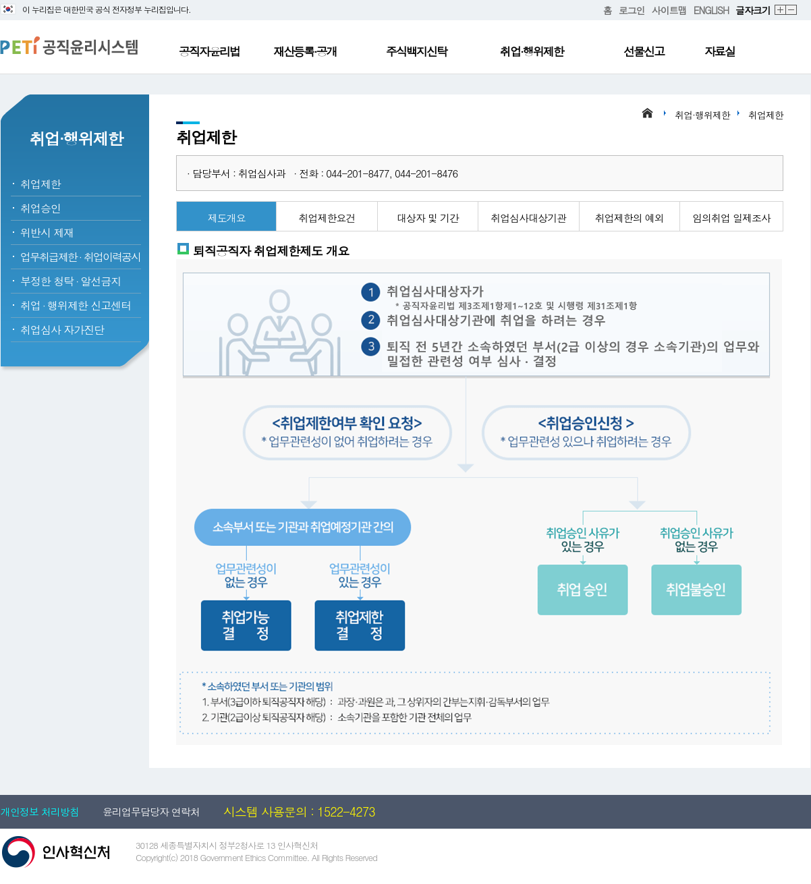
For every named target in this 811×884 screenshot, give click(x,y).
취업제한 (40, 184)
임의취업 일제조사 (731, 218)
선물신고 (643, 51)
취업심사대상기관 (528, 218)
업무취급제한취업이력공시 (80, 257)
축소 (792, 10)
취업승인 (40, 208)
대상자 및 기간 (428, 218)
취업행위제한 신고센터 (75, 305)
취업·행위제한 (531, 51)
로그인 (632, 10)
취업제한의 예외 (629, 218)
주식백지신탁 (416, 51)
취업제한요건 (327, 218)
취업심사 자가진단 (62, 329)
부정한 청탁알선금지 (70, 281)
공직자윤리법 (209, 51)
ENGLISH (711, 10)
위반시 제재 (47, 232)
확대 (781, 10)
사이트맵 (669, 10)
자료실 (719, 51)
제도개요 (227, 218)
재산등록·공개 (305, 51)
